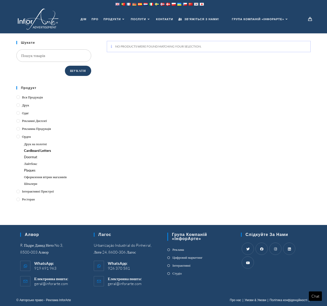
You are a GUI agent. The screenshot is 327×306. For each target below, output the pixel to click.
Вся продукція (32, 97)
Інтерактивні (181, 265)
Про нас (235, 300)
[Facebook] (261, 249)
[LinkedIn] (289, 249)
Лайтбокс (30, 164)
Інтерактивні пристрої (38, 191)
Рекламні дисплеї (34, 121)
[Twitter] (248, 249)
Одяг (25, 113)
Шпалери (30, 184)
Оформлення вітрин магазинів (45, 177)
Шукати (78, 71)
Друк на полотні (35, 144)
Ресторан (28, 199)
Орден (26, 136)
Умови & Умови (255, 300)
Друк (25, 105)
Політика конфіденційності (288, 300)
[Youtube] (248, 262)
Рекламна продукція (36, 129)
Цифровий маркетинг (187, 257)
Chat (315, 296)
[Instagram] (275, 249)
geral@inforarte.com (51, 283)
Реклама (178, 249)
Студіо (177, 273)
